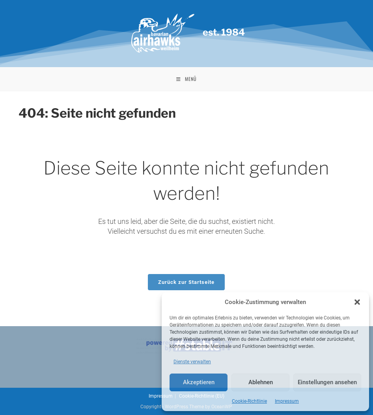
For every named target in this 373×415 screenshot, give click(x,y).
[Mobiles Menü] (186, 79)
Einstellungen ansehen (327, 382)
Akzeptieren (198, 382)
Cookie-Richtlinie (249, 401)
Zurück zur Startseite (186, 282)
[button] (357, 302)
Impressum (287, 401)
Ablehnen (260, 382)
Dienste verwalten (192, 361)
